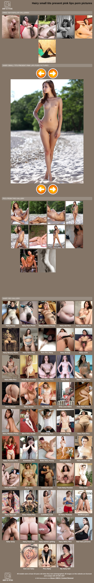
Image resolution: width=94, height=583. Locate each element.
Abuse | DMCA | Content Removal (61, 578)
